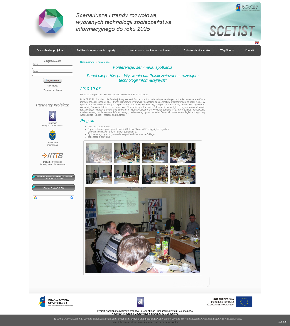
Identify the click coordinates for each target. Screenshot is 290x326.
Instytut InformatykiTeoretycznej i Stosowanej (52, 162)
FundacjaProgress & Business (52, 123)
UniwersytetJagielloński (52, 142)
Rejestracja (52, 85)
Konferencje (103, 62)
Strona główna (87, 62)
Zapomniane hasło (52, 90)
